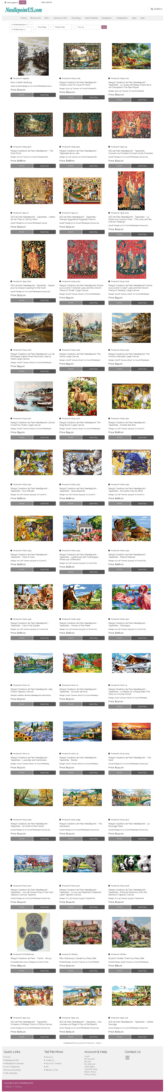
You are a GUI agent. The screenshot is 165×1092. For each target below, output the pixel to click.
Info (47, 1067)
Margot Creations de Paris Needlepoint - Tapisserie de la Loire (78, 152)
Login (22, 2)
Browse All (35, 18)
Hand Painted (91, 18)
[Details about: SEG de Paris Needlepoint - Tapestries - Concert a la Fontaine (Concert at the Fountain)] (119, 166)
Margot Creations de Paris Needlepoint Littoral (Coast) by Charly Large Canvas (33, 423)
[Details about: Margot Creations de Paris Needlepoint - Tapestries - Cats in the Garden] (22, 638)
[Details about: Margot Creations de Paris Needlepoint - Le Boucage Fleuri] (119, 839)
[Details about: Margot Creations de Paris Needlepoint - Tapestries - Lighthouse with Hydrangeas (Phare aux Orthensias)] (70, 572)
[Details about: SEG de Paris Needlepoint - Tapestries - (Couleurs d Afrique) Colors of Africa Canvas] (22, 1037)
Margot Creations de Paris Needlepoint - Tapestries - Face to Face (30, 555)
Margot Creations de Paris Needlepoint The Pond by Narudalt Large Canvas (129, 355)
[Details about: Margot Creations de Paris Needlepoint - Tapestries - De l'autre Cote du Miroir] (119, 503)
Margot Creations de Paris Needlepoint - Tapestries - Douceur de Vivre (78, 690)
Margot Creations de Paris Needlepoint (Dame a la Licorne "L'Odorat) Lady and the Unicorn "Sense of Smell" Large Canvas (81, 288)
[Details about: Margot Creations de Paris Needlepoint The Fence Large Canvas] (70, 369)
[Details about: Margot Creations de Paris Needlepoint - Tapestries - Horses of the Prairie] (70, 638)
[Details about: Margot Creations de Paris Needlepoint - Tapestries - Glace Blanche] (70, 503)
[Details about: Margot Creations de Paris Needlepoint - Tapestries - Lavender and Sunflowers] (22, 773)
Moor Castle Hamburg (21, 82)
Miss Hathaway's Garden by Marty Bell (77, 958)
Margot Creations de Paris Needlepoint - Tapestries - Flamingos (127, 624)
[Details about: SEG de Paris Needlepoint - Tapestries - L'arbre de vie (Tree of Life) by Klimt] (22, 232)
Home (24, 18)
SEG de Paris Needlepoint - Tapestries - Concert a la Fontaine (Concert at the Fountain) (130, 152)
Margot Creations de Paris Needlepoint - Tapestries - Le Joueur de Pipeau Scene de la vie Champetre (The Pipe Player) (129, 85)
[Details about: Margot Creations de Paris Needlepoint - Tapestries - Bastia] (70, 773)
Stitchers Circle (52, 1070)
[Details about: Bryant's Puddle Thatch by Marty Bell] (119, 971)
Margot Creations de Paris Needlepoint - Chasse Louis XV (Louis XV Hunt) (78, 83)
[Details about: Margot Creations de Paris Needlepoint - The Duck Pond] (22, 166)
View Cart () (46, 2)
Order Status (89, 1067)
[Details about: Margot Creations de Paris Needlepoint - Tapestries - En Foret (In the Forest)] (22, 839)
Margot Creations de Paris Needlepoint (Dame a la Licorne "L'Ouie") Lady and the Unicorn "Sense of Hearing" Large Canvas (130, 288)
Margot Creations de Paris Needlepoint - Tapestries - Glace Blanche (78, 489)
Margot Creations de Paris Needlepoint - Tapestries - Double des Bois (127, 423)
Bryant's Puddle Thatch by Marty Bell (126, 958)
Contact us (50, 1060)
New (134, 18)
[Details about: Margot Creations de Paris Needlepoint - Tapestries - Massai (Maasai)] (119, 569)
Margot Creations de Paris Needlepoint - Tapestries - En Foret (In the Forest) (30, 824)
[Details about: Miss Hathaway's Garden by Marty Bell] (70, 971)
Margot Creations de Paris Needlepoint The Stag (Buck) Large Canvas (80, 423)
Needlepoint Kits (12, 1060)
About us (49, 1057)
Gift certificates (11, 1073)
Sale (142, 18)
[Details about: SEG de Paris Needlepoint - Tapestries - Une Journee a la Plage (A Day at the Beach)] (70, 1037)
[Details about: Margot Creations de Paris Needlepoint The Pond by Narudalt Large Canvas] (119, 369)
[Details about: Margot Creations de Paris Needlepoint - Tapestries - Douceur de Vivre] (70, 704)
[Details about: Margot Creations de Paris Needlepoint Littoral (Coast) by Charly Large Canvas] (22, 437)
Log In (87, 1056)
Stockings (76, 18)
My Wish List (89, 1064)
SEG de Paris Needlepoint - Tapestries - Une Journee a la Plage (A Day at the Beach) (80, 1023)
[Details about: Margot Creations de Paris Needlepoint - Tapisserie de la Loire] (70, 166)
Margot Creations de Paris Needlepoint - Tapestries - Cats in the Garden (30, 624)
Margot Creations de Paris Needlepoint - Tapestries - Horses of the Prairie (78, 624)
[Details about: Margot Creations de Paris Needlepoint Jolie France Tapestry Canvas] (22, 704)
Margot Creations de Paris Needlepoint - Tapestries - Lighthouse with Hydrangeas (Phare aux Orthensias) (78, 557)
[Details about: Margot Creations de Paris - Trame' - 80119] (22, 971)
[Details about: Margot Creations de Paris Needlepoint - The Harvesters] (70, 839)
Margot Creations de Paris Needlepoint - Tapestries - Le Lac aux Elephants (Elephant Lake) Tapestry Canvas (80, 892)
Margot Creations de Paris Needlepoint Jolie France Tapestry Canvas (31, 690)
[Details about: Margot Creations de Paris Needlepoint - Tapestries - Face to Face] (22, 569)
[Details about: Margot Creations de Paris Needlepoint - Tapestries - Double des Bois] (119, 437)
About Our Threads (53, 1063)
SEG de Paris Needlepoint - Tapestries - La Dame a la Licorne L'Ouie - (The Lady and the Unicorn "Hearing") (129, 219)
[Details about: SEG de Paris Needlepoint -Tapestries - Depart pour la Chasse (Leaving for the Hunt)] (22, 300)
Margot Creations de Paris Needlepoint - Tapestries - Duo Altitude (30, 489)
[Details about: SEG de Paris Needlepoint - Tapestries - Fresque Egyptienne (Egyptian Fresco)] (70, 232)
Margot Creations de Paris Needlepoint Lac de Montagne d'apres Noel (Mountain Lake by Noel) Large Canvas (33, 356)
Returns (8, 1087)
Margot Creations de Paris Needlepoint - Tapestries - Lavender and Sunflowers (30, 758)
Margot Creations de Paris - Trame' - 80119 (31, 958)
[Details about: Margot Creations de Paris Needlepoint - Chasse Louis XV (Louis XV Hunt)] (70, 97)
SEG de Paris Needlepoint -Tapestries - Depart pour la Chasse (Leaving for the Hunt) (33, 286)
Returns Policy (90, 1072)
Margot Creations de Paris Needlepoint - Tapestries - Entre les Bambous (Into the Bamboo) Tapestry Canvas (127, 892)
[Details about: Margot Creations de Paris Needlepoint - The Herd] (119, 773)
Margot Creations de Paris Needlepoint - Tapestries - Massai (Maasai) (127, 555)
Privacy (18, 1087)
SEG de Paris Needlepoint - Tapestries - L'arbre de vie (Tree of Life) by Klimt (33, 218)
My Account (89, 1059)
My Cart (87, 1062)
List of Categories (12, 1067)
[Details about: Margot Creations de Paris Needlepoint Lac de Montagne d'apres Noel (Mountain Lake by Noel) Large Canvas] (22, 371)
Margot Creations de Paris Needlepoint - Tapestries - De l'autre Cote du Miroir (127, 489)
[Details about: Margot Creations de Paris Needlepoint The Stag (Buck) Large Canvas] (70, 437)
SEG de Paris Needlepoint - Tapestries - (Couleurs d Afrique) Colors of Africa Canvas (31, 1023)
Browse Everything (13, 1070)
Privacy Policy (90, 1074)
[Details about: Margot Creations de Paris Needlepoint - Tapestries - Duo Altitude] (22, 503)
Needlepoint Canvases (14, 1063)
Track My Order (90, 1069)
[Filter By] (89, 27)
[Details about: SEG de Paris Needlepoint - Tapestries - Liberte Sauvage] (119, 1037)
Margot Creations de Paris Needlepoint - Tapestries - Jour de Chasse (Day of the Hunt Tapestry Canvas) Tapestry (32, 892)
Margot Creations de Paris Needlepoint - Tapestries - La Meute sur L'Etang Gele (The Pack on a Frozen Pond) (129, 691)
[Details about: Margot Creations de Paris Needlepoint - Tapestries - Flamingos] (119, 638)
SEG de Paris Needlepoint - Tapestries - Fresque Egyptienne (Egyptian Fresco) (78, 218)
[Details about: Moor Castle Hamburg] (22, 95)
